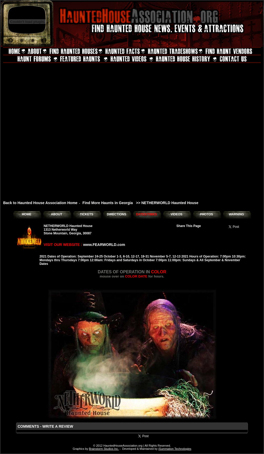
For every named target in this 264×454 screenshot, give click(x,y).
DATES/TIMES (146, 214)
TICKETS (86, 214)
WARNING (236, 214)
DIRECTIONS (116, 214)
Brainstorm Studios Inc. (104, 448)
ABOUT (56, 214)
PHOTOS (206, 214)
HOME (26, 214)
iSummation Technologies (174, 448)
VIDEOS (176, 214)
